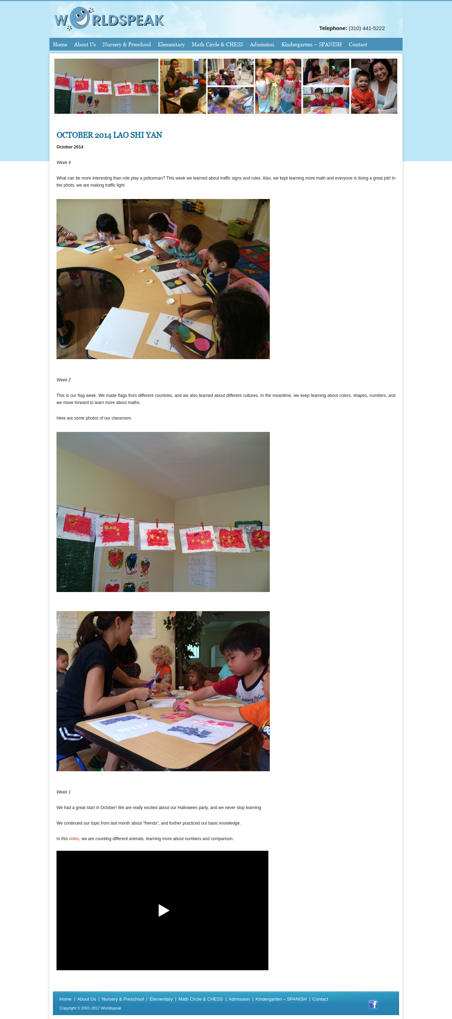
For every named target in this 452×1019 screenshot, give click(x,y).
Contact (358, 44)
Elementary (171, 44)
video (74, 838)
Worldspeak (111, 1008)
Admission (262, 44)
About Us (85, 44)
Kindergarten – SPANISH (311, 44)
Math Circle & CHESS (217, 44)
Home (60, 44)
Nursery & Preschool (127, 44)
